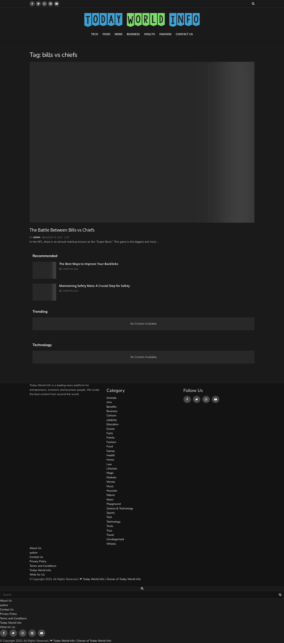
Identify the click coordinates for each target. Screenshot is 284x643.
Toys (109, 530)
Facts (109, 433)
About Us (35, 548)
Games (110, 451)
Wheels (111, 544)
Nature (110, 495)
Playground (113, 504)
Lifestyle (111, 468)
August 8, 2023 (52, 237)
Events (110, 429)
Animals (111, 398)
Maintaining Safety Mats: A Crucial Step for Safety (94, 286)
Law (109, 464)
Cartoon (111, 415)
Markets (111, 477)
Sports (110, 513)
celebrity (111, 420)
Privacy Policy (38, 561)
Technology (113, 522)
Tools (109, 526)
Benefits (111, 407)
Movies (110, 482)
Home (110, 460)
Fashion (165, 34)
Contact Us (184, 34)
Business (133, 34)
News (118, 34)
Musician (111, 491)
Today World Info (40, 570)
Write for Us (37, 574)
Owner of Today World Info (124, 579)
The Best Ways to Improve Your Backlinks (88, 264)
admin (36, 237)
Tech (94, 34)
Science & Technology (119, 508)
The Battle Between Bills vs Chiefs (62, 230)
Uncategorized (115, 539)
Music (110, 486)
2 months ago (68, 269)
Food (106, 34)
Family (110, 437)
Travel (110, 535)
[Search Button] (280, 595)
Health (149, 34)
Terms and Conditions (43, 566)
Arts (109, 402)
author (34, 553)
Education (112, 424)
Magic (110, 473)
